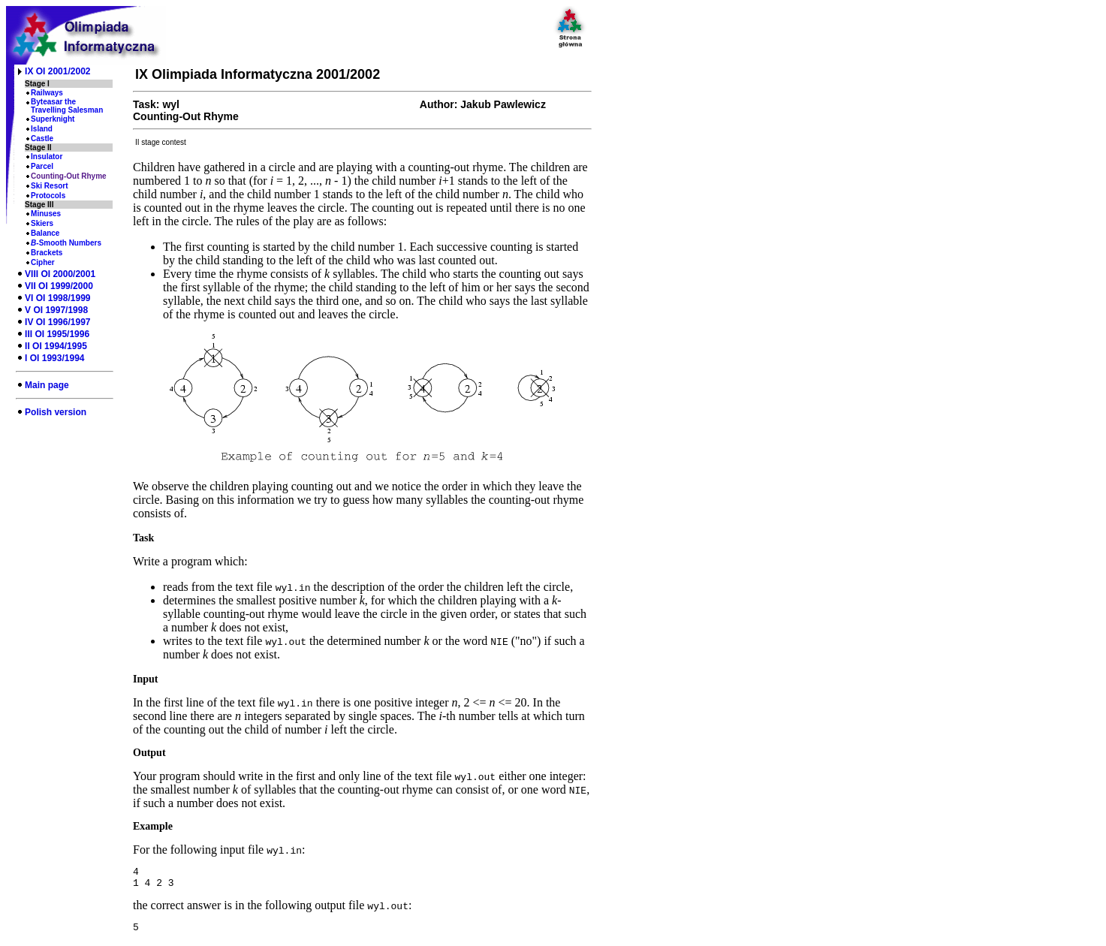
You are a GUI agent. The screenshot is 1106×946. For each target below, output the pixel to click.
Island (42, 129)
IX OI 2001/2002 (57, 71)
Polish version (55, 412)
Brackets (46, 253)
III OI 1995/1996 (57, 334)
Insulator (46, 156)
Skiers (42, 223)
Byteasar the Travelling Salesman (67, 106)
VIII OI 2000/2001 (60, 274)
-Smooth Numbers (66, 243)
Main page (47, 385)
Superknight (52, 119)
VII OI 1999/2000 (59, 286)
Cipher (43, 262)
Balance (45, 233)
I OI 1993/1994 (54, 358)
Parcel (42, 166)
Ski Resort (49, 186)
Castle (42, 138)
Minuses (46, 213)
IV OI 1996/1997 (57, 322)
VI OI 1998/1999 (57, 298)
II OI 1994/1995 (56, 346)
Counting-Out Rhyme (69, 176)
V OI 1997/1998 (56, 310)
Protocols (48, 195)
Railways (47, 93)
